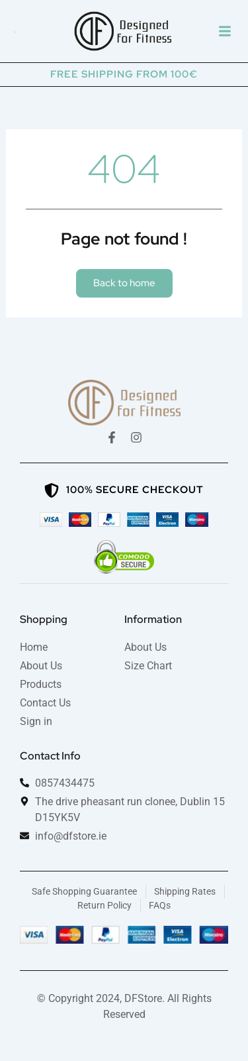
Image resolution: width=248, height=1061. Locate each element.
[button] (225, 31)
